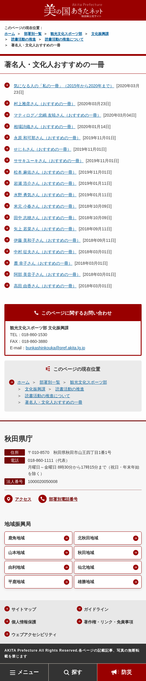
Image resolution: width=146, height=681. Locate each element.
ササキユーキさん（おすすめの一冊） (49, 160)
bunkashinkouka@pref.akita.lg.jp (55, 347)
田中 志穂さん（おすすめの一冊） (45, 217)
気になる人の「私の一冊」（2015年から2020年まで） (64, 85)
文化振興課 (100, 34)
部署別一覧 (33, 34)
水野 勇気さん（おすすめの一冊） (45, 194)
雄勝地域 (86, 581)
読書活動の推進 (23, 39)
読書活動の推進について (64, 39)
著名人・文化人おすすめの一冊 (53, 402)
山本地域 (16, 552)
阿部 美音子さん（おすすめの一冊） (47, 274)
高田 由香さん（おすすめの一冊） (45, 286)
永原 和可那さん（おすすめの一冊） (47, 137)
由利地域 (16, 567)
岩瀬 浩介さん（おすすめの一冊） (45, 183)
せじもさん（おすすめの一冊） (42, 149)
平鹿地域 (16, 581)
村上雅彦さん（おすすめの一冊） (44, 103)
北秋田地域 (88, 538)
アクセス (23, 499)
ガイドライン (96, 609)
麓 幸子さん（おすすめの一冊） (43, 263)
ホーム (9, 34)
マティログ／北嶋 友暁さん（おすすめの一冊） (57, 115)
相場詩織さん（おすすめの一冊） (44, 126)
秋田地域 (86, 552)
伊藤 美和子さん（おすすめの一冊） (47, 240)
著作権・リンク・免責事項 (108, 622)
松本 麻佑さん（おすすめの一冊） (45, 172)
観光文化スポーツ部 (66, 34)
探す (77, 672)
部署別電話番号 (63, 499)
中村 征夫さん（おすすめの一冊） (45, 251)
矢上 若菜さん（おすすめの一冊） (45, 229)
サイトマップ (23, 609)
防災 (126, 672)
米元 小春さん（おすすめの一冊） (45, 206)
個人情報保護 (23, 622)
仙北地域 (86, 567)
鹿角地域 (16, 538)
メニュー (28, 672)
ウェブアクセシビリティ (34, 634)
